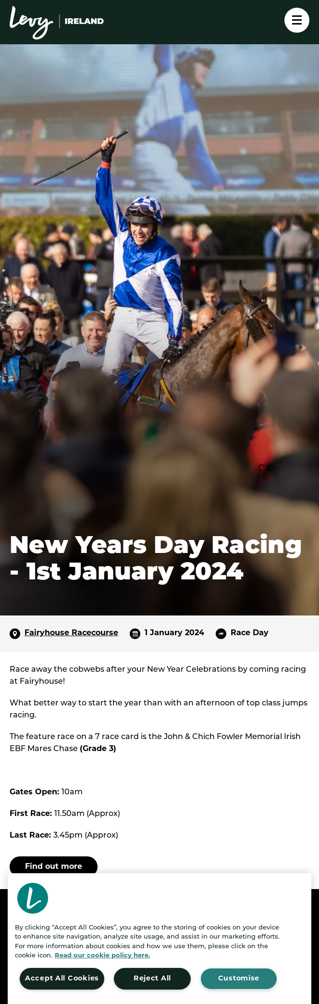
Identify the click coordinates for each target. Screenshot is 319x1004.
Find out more (53, 867)
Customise (238, 978)
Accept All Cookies (62, 978)
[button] (32, 898)
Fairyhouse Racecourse (71, 633)
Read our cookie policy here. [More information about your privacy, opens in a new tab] (102, 956)
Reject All (152, 978)
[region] (159, 938)
